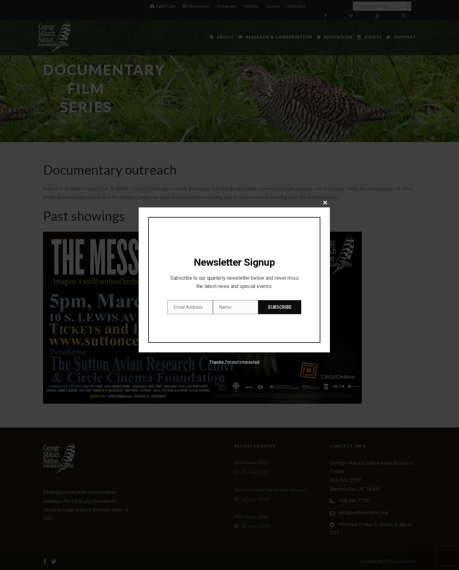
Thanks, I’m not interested (234, 362)
